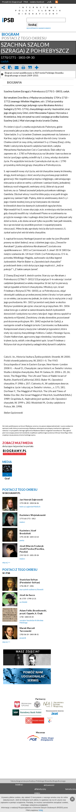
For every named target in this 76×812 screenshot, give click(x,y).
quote (30, 67)
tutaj (41, 810)
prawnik (23, 638)
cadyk (5, 61)
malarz (22, 522)
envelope (16, 67)
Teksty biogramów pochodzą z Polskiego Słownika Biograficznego (38, 781)
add (37, 67)
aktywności (49, 785)
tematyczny (70, 789)
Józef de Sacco (27, 595)
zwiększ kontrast (37, 2)
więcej (5, 562)
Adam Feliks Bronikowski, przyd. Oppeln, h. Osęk (33, 612)
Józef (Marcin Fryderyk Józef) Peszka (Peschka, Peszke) (32, 549)
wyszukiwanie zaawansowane (39, 28)
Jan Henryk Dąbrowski (31, 499)
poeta (22, 540)
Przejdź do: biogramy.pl (12, 2)
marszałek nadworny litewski (31, 589)
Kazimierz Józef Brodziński (28, 532)
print (23, 67)
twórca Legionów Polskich (30, 507)
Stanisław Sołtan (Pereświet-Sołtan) (30, 581)
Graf (7, 478)
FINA (26, 2)
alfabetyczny (40, 789)
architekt (23, 602)
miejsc (37, 793)
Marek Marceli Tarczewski (27, 629)
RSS (56, 2)
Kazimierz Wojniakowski (33, 515)
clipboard (10, 67)
